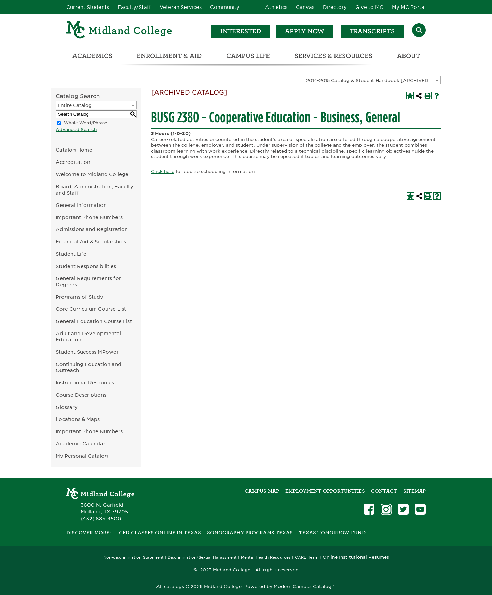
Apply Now (304, 31)
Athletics (276, 7)
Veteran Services (181, 7)
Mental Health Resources (266, 557)
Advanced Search (76, 129)
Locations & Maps (78, 419)
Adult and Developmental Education (88, 336)
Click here (162, 171)
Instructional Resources (85, 382)
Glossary (67, 407)
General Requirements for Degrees (88, 281)
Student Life (71, 254)
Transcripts (372, 31)
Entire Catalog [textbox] (75, 105)
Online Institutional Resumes (356, 557)
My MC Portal (409, 7)
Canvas (305, 7)
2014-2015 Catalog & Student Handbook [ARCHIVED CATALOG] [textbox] (373, 80)
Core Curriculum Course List (91, 309)
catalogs (174, 586)
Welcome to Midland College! (93, 174)
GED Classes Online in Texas (160, 532)
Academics (92, 55)
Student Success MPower (87, 352)
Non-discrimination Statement (133, 557)
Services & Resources (333, 55)
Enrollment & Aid (169, 55)
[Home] (119, 31)
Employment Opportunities (325, 491)
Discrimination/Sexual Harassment (202, 557)
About (408, 55)
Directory (335, 7)
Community (225, 7)
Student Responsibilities (86, 266)
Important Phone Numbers (89, 217)
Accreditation (73, 162)
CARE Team (306, 557)
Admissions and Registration (92, 229)
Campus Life (248, 55)
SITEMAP (414, 491)
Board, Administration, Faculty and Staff (94, 190)
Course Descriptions (81, 395)
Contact (384, 491)
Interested (240, 31)
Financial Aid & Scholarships (91, 241)
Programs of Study (79, 297)
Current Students (87, 7)
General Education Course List (94, 321)
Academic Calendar (80, 444)
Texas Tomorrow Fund (332, 532)
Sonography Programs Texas (250, 532)
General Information (81, 205)
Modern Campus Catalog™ (304, 586)
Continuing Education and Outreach (88, 367)
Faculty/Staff (134, 7)
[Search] (419, 31)
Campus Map (262, 491)
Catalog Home (74, 150)
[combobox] (372, 80)
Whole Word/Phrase (85, 122)
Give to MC (369, 7)
